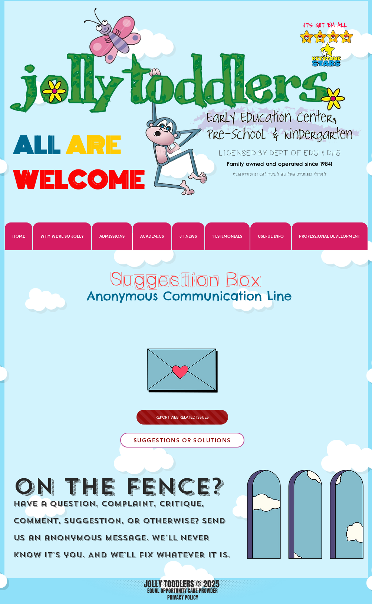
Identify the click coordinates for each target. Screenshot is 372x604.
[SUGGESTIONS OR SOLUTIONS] (182, 440)
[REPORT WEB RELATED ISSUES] (182, 417)
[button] (188, 236)
